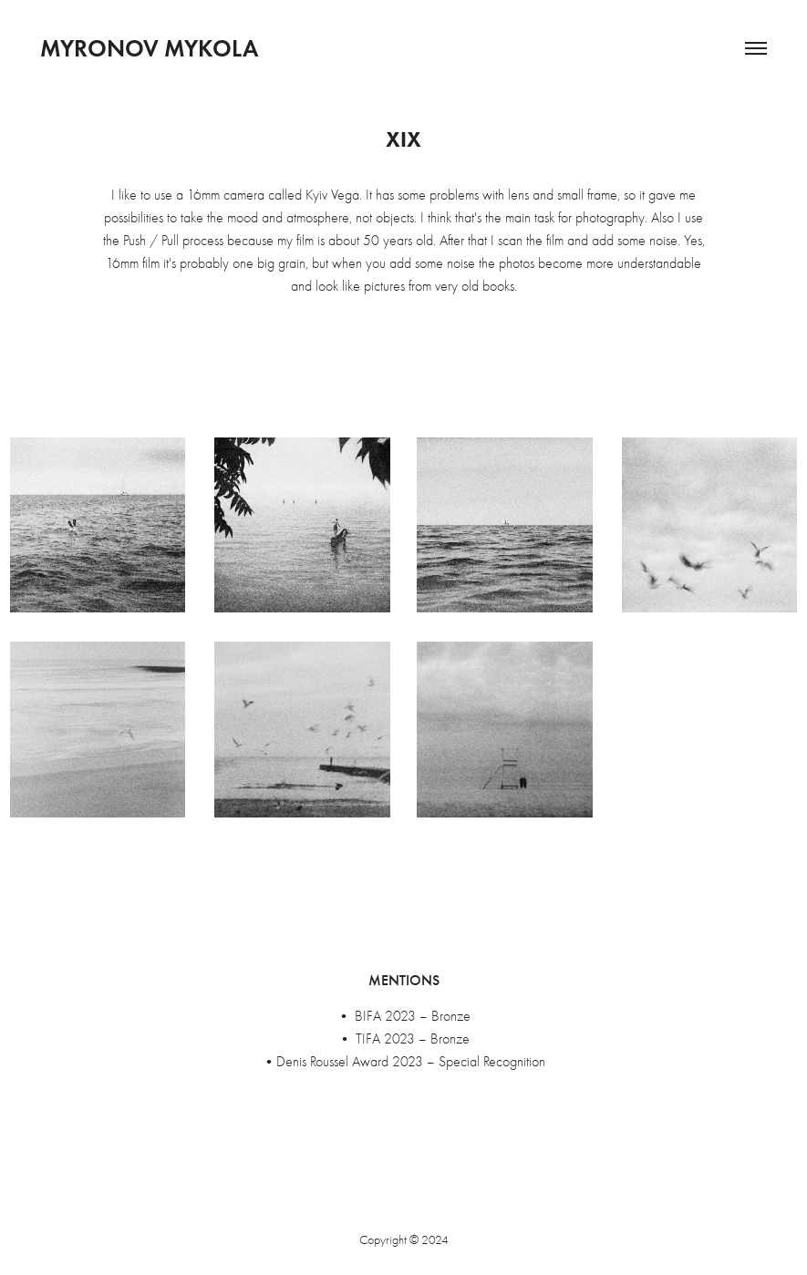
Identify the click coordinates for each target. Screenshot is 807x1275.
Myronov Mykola (149, 48)
